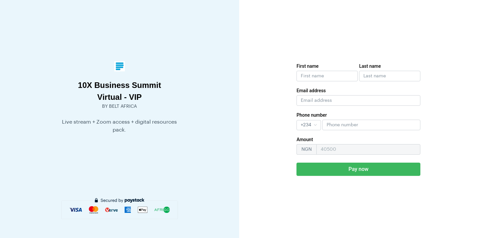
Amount (304, 139)
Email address (311, 90)
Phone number (311, 115)
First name (307, 66)
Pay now (358, 169)
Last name (370, 66)
